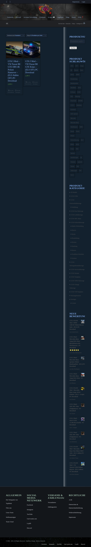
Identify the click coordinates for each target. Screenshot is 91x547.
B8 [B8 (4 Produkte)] (71, 70)
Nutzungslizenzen (76, 295)
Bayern (74, 230)
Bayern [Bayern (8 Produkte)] (76, 70)
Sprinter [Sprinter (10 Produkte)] (73, 153)
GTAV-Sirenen (75, 273)
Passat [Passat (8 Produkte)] (72, 131)
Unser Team (9, 512)
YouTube (29, 514)
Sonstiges (73, 299)
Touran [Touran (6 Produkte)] (72, 166)
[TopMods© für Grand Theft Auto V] (45, 9)
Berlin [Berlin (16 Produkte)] (72, 74)
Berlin (73, 234)
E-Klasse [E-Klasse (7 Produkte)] (73, 92)
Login (83, 1)
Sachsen (74, 258)
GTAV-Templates (76, 277)
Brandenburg (75, 238)
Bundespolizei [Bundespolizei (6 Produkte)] (74, 83)
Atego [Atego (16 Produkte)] (82, 66)
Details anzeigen (17, 91)
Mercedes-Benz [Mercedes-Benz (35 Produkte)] (75, 122)
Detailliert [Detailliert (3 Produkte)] (73, 87)
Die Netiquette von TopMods (12, 501)
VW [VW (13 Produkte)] (80, 170)
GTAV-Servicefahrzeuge (78, 269)
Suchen (73, 48)
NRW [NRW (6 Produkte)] (81, 127)
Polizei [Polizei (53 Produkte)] (72, 135)
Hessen (74, 250)
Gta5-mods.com (32, 519)
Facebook (30, 505)
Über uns (8, 508)
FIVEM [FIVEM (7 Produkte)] (80, 100)
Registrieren (76, 1)
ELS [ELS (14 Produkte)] (72, 96)
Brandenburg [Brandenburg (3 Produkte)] (74, 79)
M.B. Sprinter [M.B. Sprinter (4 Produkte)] (74, 113)
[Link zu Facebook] (6, 2)
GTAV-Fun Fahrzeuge (77, 211)
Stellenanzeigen (11, 517)
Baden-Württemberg (78, 226)
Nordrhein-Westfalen (78, 254)
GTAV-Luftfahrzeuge (77, 215)
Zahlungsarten (52, 507)
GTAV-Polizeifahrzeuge (77, 222)
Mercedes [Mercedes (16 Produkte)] (73, 118)
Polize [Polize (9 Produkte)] (77, 131)
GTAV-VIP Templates (77, 292)
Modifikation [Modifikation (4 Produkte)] (74, 127)
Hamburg (74, 246)
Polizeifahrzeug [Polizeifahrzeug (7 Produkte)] (75, 140)
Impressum (72, 517)
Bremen (74, 242)
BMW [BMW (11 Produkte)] (77, 74)
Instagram (30, 509)
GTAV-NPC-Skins (76, 218)
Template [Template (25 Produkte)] (73, 162)
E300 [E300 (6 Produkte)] (78, 92)
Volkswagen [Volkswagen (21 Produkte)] (74, 170)
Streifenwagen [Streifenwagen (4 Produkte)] (74, 157)
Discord (29, 528)
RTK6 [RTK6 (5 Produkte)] (72, 144)
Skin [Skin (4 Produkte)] (77, 148)
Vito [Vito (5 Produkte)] (78, 166)
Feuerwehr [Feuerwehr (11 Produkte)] (73, 100)
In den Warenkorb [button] (11, 91)
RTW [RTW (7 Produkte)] (77, 144)
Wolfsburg (75, 207)
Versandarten (52, 502)
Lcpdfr (29, 523)
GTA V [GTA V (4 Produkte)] (72, 105)
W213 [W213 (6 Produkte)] (72, 175)
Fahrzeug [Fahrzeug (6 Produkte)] (77, 96)
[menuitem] (76, 1)
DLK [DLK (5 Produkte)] (79, 87)
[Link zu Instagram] (10, 2)
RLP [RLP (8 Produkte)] (82, 140)
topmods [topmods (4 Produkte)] (80, 162)
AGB (70, 500)
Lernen (74, 303)
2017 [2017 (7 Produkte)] (76, 66)
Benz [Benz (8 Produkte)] (81, 70)
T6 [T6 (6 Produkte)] (81, 157)
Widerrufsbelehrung (75, 512)
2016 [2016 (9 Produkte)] (72, 66)
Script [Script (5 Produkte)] (72, 148)
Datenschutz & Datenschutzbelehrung (76, 506)
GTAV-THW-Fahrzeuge (77, 281)
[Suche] (83, 23)
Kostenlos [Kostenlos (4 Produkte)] (73, 109)
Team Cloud (10, 522)
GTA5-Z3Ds (74, 196)
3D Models (74, 192)
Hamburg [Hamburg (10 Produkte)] (79, 105)
